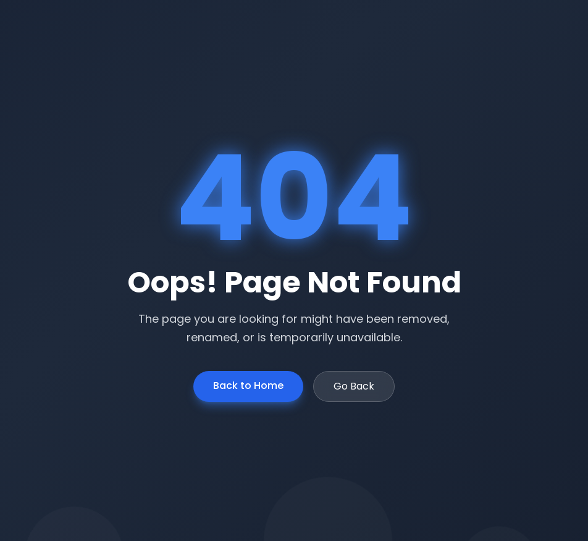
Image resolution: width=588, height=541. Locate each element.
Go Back (354, 386)
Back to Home (248, 385)
